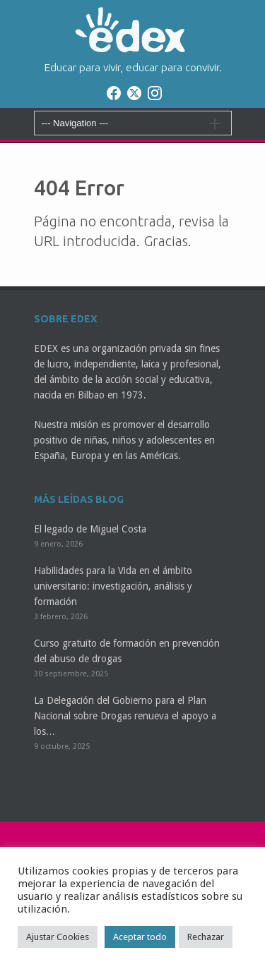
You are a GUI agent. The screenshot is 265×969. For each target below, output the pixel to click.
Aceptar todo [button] (140, 937)
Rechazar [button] (205, 937)
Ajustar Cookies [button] (57, 937)
